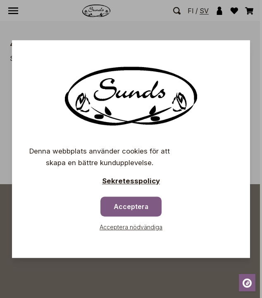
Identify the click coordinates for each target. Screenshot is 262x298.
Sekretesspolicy (131, 181)
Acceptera (131, 206)
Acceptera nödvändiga (131, 227)
